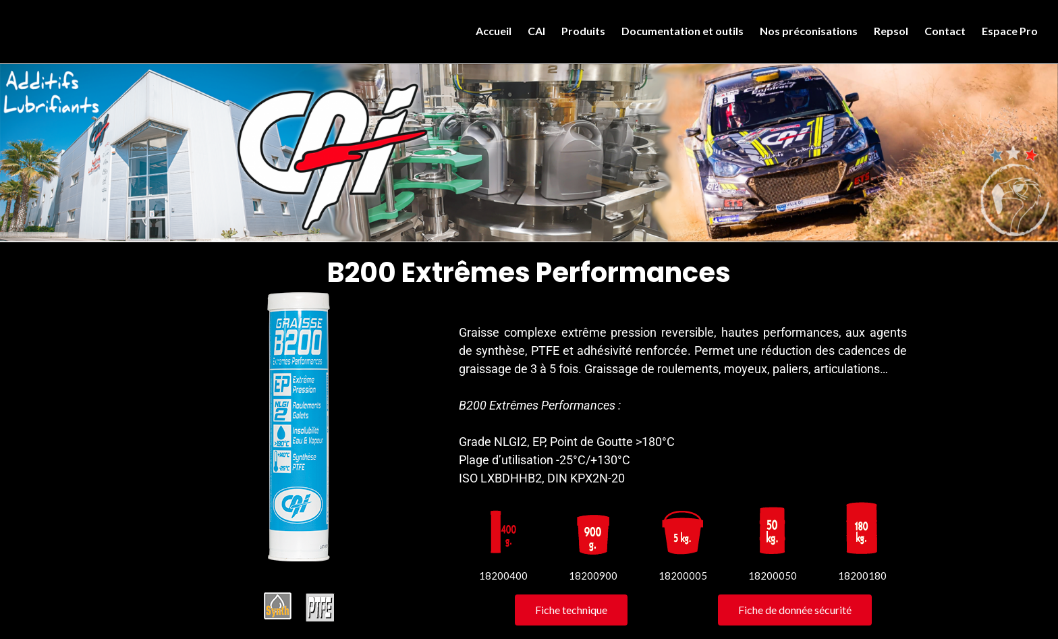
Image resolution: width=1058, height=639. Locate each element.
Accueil (493, 30)
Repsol (891, 30)
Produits (583, 30)
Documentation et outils (682, 30)
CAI (536, 30)
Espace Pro (1010, 30)
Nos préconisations (809, 30)
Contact (945, 30)
